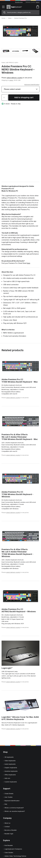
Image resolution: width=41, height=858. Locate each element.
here (28, 263)
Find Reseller (8, 845)
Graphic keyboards (10, 767)
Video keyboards (10, 760)
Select (37, 2)
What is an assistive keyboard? (14, 811)
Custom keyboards (10, 782)
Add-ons (7, 778)
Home (3, 18)
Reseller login (8, 833)
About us (7, 823)
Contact (7, 826)
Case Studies (8, 852)
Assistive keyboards (11, 771)
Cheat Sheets (8, 793)
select (11, 80)
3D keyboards (9, 757)
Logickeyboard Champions (13, 849)
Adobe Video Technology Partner (15, 856)
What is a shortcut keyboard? (14, 808)
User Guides (8, 797)
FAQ (5, 804)
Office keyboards (10, 775)
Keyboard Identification (31, 84)
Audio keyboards (10, 764)
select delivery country (15, 78)
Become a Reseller (10, 830)
